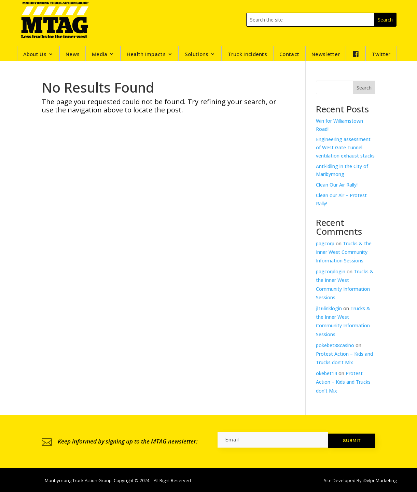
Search (364, 87)
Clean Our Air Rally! (337, 184)
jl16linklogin (329, 308)
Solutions (197, 54)
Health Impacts (146, 54)
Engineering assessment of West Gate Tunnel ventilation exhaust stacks (345, 147)
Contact (289, 54)
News (73, 54)
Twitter (381, 54)
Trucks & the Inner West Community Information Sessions (344, 252)
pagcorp (325, 243)
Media (100, 54)
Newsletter (325, 54)
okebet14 (326, 373)
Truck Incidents (247, 54)
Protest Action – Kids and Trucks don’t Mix (343, 382)
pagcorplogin (330, 271)
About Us (34, 54)
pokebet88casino (335, 345)
